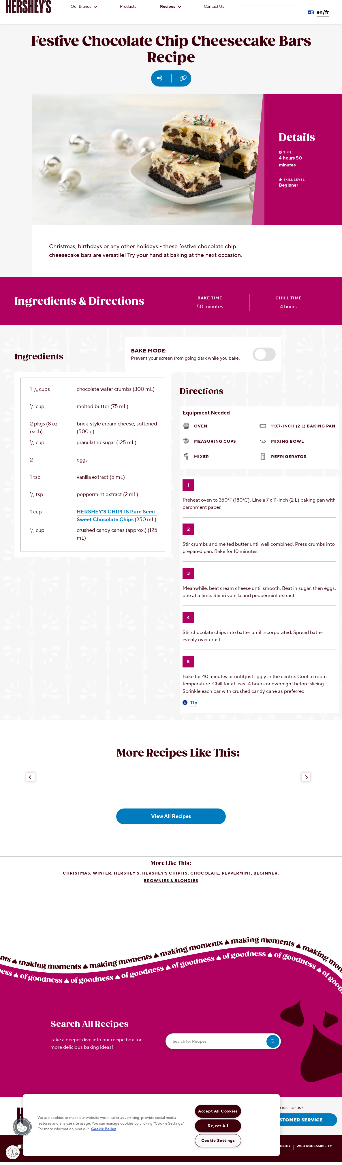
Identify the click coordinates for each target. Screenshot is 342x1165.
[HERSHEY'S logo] (28, 6)
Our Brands (84, 6)
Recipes (170, 6)
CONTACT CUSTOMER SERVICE (285, 1120)
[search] (272, 1041)
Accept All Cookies (218, 1111)
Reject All (218, 1126)
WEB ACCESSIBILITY (314, 1146)
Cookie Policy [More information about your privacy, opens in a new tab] (103, 1129)
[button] (264, 354)
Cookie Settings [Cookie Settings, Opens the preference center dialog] (218, 1140)
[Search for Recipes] (223, 1041)
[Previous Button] (30, 777)
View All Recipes (171, 816)
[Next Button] (306, 777)
